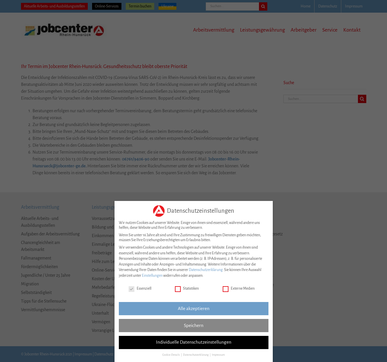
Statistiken (187, 287)
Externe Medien (239, 287)
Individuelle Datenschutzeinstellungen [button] (193, 341)
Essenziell (140, 287)
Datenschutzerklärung (206, 269)
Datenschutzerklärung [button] (196, 354)
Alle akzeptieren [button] (193, 307)
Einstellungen (152, 275)
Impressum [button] (218, 354)
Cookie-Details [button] (171, 354)
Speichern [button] (193, 324)
